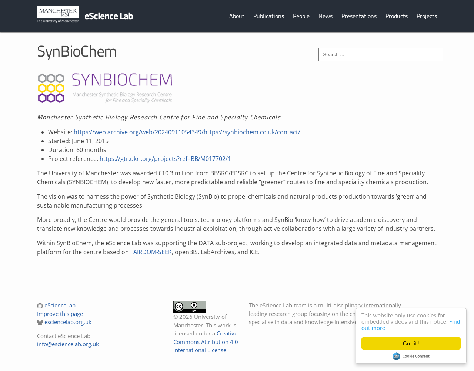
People (301, 15)
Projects (427, 15)
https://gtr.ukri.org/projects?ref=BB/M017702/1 (165, 159)
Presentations (359, 15)
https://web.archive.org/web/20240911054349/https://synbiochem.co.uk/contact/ (187, 132)
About (236, 15)
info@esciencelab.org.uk (68, 344)
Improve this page (60, 313)
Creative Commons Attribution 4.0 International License (205, 342)
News (325, 15)
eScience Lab (108, 16)
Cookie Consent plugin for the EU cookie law (411, 356)
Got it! (411, 343)
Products (396, 15)
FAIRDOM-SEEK (151, 252)
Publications (268, 15)
